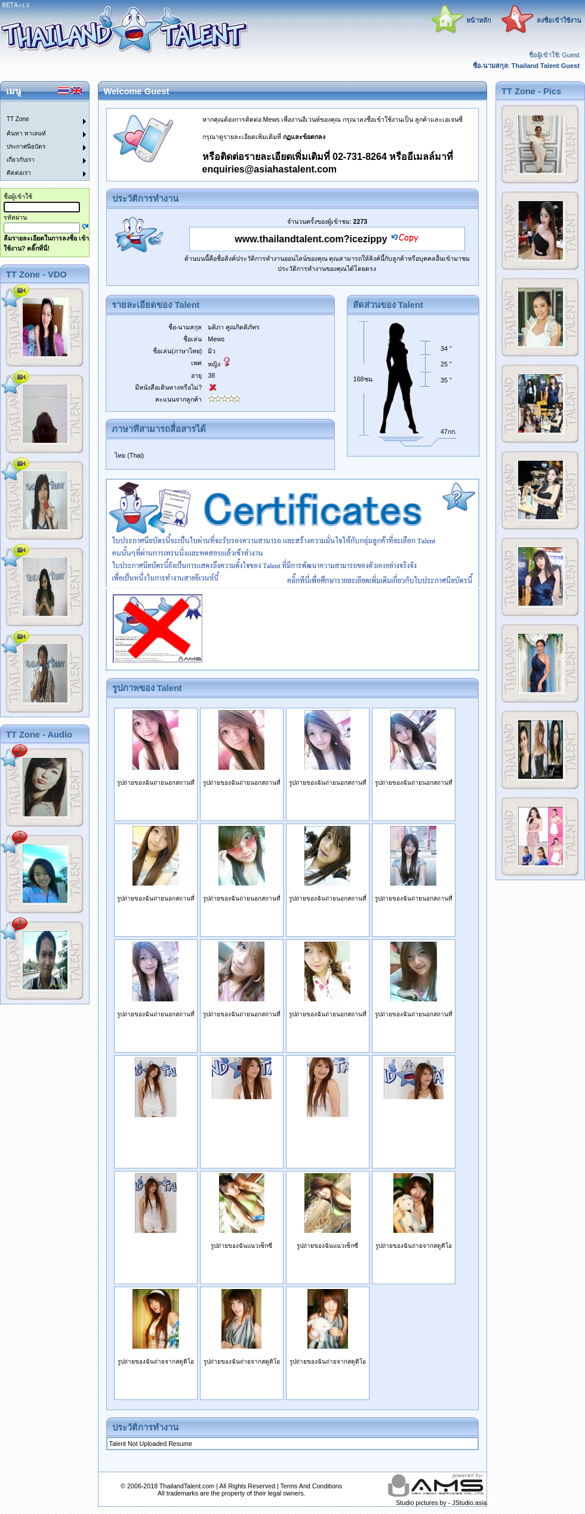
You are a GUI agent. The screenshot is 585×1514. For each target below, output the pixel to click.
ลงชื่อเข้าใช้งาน (559, 20)
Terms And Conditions (311, 1486)
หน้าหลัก (478, 20)
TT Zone (18, 119)
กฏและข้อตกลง (304, 136)
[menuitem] (38, 108)
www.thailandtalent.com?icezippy (311, 239)
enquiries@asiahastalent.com (269, 169)
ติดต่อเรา (19, 172)
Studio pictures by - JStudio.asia (441, 1502)
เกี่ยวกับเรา (21, 159)
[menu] (38, 140)
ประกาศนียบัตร (26, 146)
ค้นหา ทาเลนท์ (26, 133)
